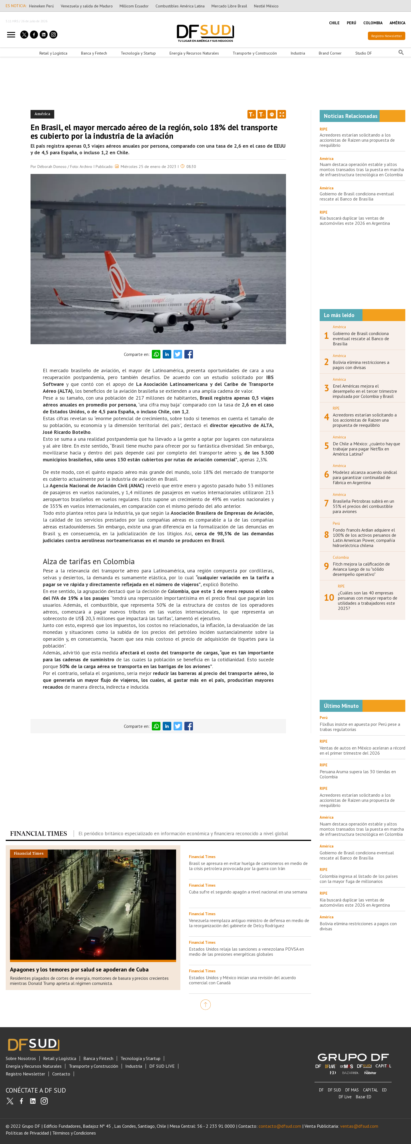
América (326, 158)
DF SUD (334, 1090)
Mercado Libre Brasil (229, 6)
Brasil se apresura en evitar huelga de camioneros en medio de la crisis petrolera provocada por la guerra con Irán (248, 866)
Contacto (61, 1073)
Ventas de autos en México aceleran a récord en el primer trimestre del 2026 (362, 750)
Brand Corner (330, 53)
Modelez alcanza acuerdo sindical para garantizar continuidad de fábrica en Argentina (365, 477)
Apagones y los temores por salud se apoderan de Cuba (79, 969)
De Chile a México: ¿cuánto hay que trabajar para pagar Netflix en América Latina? (366, 448)
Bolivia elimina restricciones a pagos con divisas (361, 365)
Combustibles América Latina (180, 6)
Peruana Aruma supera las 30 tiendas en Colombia (358, 774)
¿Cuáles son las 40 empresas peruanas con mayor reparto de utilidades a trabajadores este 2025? (367, 600)
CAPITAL (370, 1090)
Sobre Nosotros (21, 1058)
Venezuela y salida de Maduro (87, 6)
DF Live (345, 1096)
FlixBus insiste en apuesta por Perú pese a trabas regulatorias (360, 727)
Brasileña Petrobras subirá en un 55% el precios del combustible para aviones (363, 506)
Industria (298, 53)
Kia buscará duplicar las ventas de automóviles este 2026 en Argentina (355, 220)
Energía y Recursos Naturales (194, 53)
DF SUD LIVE (162, 1066)
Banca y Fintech (94, 53)
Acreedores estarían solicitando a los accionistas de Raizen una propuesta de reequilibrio (357, 140)
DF (321, 1090)
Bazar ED (363, 1096)
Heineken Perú (41, 6)
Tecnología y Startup (138, 53)
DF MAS (352, 1090)
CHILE (334, 22)
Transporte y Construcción (255, 53)
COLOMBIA (372, 22)
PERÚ (351, 22)
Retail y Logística (53, 53)
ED (384, 1090)
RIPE (323, 129)
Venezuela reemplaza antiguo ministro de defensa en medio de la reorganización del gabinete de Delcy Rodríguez (249, 923)
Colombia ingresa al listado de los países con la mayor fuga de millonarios (359, 878)
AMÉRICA (397, 22)
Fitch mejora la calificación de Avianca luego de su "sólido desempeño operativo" (361, 569)
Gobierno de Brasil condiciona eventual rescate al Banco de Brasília (357, 196)
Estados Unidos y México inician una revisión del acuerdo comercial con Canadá (242, 980)
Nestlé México (266, 6)
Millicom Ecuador (134, 6)
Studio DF (363, 53)
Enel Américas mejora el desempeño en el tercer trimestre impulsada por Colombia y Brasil (365, 391)
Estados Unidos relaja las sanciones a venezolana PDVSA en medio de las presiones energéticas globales (246, 951)
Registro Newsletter (386, 36)
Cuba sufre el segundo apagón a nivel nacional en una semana (248, 891)
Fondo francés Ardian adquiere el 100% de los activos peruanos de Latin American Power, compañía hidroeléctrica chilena (364, 537)
